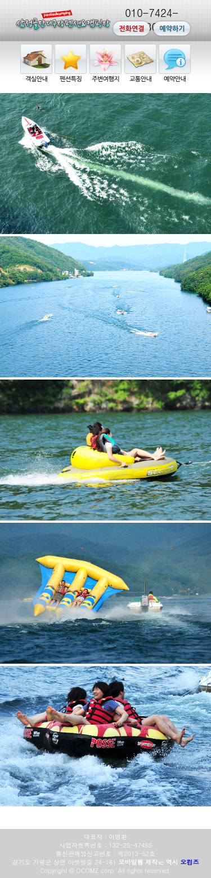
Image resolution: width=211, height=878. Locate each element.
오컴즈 (189, 862)
